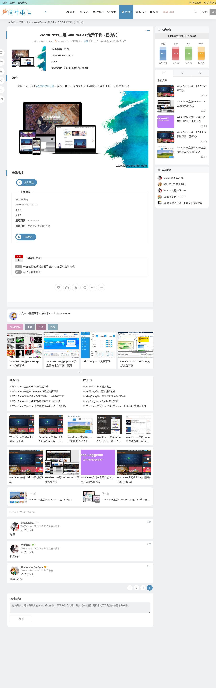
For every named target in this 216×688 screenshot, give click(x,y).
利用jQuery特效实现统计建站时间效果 (105, 396)
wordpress (42, 86)
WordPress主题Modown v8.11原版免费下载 (35, 391)
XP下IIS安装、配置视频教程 (100, 391)
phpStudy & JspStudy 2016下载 (102, 401)
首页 (13, 22)
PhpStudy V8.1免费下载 (96, 361)
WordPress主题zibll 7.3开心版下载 (30, 386)
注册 (12, 2)
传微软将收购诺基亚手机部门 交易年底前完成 (45, 266)
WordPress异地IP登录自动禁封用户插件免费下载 (38, 396)
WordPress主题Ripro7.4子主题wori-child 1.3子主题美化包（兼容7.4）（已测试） (127, 406)
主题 (28, 22)
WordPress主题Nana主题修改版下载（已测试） (138, 441)
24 (92, 41)
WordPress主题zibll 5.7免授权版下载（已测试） (37, 401)
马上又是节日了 (28, 272)
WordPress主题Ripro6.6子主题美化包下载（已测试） (61, 365)
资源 (21, 22)
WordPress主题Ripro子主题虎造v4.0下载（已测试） (39, 406)
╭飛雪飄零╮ (34, 313)
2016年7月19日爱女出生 (98, 386)
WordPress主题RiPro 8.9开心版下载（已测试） (109, 441)
